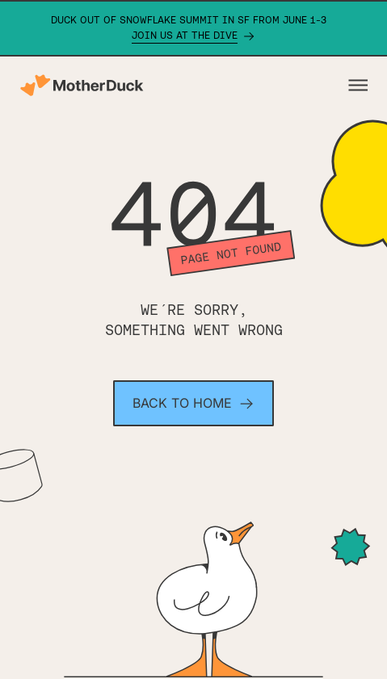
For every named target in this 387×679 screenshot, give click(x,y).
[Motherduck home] (81, 85)
